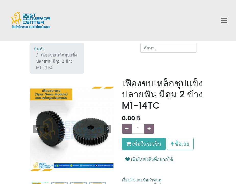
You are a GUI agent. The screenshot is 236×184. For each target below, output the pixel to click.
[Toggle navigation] (224, 20)
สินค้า (39, 49)
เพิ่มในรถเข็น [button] (144, 144)
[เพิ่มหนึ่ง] (149, 129)
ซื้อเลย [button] (180, 144)
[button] (36, 129)
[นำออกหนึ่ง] (127, 129)
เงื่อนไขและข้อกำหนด (141, 180)
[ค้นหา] (201, 48)
